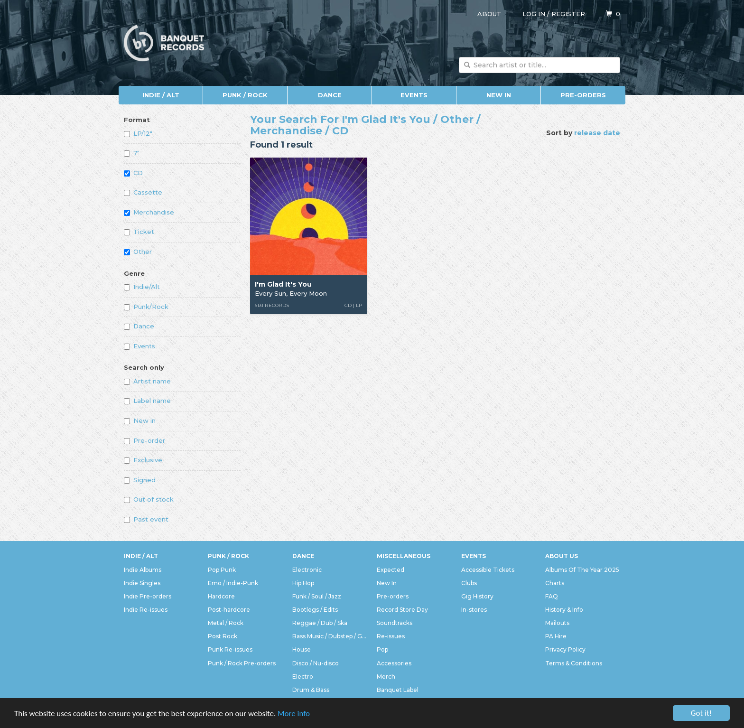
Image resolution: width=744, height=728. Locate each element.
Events (414, 95)
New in (140, 420)
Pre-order (144, 440)
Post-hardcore (229, 609)
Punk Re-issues (230, 649)
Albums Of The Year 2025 (582, 569)
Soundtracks (394, 622)
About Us (561, 556)
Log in (533, 14)
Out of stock (149, 499)
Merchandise (149, 212)
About (489, 14)
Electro (302, 676)
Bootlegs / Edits (315, 609)
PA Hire (556, 636)
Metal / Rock (225, 622)
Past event (146, 519)
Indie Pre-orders (147, 596)
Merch (386, 676)
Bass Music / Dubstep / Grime (329, 636)
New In (498, 95)
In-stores (474, 609)
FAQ (551, 596)
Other (138, 251)
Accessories (394, 663)
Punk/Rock (146, 306)
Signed (140, 480)
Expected (390, 569)
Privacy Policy (565, 649)
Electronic (307, 569)
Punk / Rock (245, 95)
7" (132, 153)
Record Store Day (402, 609)
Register (568, 14)
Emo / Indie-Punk (233, 583)
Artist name (147, 381)
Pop (382, 649)
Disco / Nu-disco (315, 663)
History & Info (564, 609)
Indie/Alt (142, 286)
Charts (554, 583)
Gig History (477, 596)
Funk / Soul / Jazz (316, 596)
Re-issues (391, 636)
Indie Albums (142, 569)
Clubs (469, 583)
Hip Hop (303, 583)
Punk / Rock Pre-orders (242, 663)
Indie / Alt (160, 95)
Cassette (143, 192)
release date (597, 133)
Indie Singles (142, 583)
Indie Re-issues (145, 609)
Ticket (139, 231)
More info (294, 714)
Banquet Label (397, 689)
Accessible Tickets (487, 569)
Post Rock (222, 636)
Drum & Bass (310, 689)
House (301, 649)
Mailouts (557, 622)
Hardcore (221, 596)
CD (133, 173)
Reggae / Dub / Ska (319, 622)
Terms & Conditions (573, 663)
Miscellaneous (403, 556)
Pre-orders (583, 95)
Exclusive (143, 460)
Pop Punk (222, 569)
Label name (147, 400)
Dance (330, 95)
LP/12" (138, 133)
